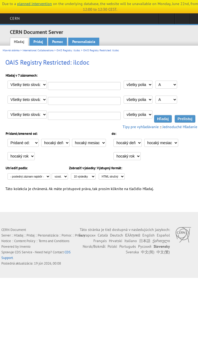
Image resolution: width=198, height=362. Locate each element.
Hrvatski (115, 240)
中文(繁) (163, 252)
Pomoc (57, 41)
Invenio (25, 246)
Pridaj (38, 41)
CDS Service (23, 252)
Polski (112, 246)
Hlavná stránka (11, 50)
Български (87, 235)
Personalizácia (83, 41)
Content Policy (24, 241)
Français (100, 240)
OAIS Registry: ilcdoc (68, 50)
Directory (182, 20)
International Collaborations (38, 50)
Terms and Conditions (54, 241)
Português (127, 246)
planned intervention (34, 3)
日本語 (144, 240)
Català (103, 235)
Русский (144, 246)
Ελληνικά (132, 235)
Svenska (132, 252)
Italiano (130, 240)
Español (163, 235)
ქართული (161, 240)
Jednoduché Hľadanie (179, 126)
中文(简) (147, 252)
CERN (15, 18)
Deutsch (116, 235)
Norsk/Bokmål (94, 246)
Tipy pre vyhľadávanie (141, 126)
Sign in (166, 20)
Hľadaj (19, 41)
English (148, 235)
